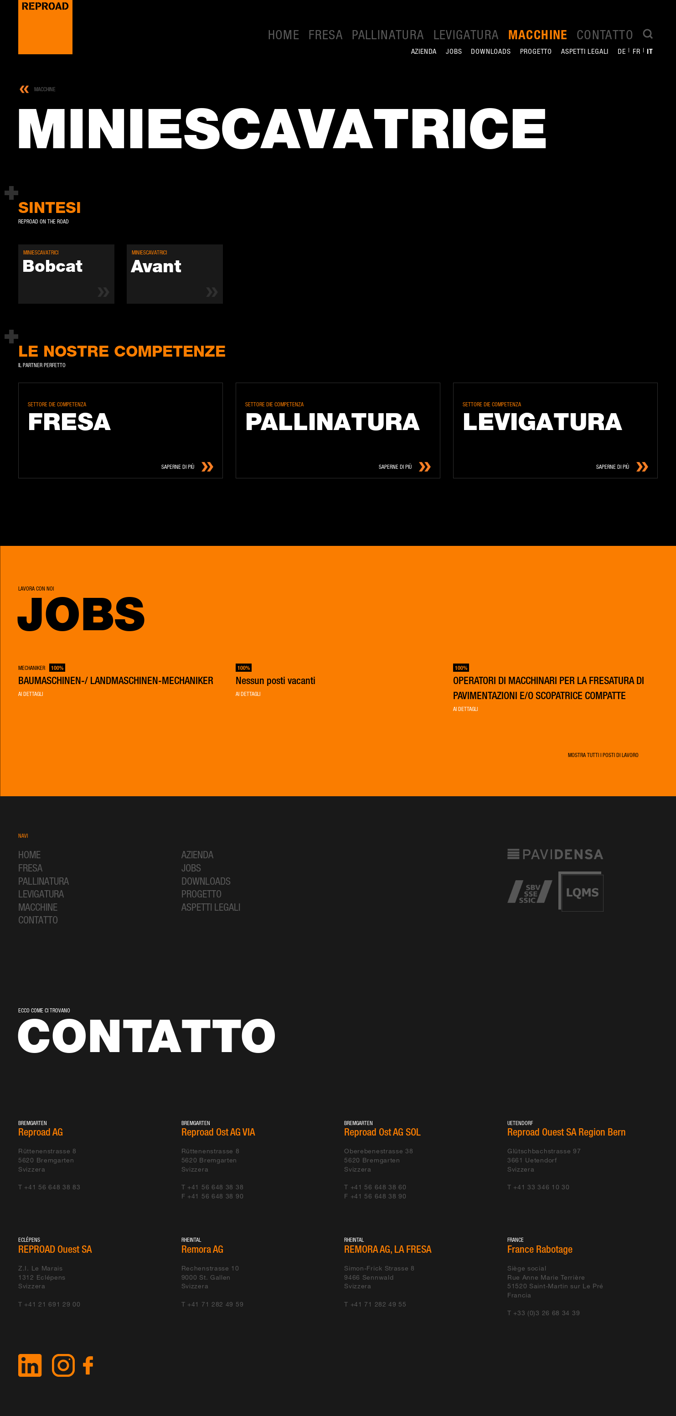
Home (284, 34)
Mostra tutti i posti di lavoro (603, 755)
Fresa (326, 34)
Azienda (424, 51)
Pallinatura (388, 34)
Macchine (538, 34)
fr (636, 51)
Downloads (491, 51)
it (650, 51)
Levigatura (466, 34)
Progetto (536, 51)
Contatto (605, 34)
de (622, 51)
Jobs (454, 51)
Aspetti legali (585, 51)
